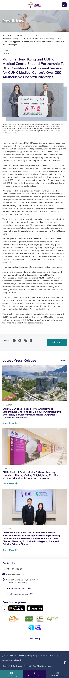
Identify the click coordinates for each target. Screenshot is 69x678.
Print (57, 342)
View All (63, 360)
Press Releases (36, 36)
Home (4, 36)
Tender (21, 655)
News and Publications (19, 36)
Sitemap (53, 655)
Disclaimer (44, 655)
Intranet (13, 655)
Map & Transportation (17, 588)
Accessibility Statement (11, 660)
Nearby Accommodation (18, 594)
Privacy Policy (32, 655)
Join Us (5, 655)
